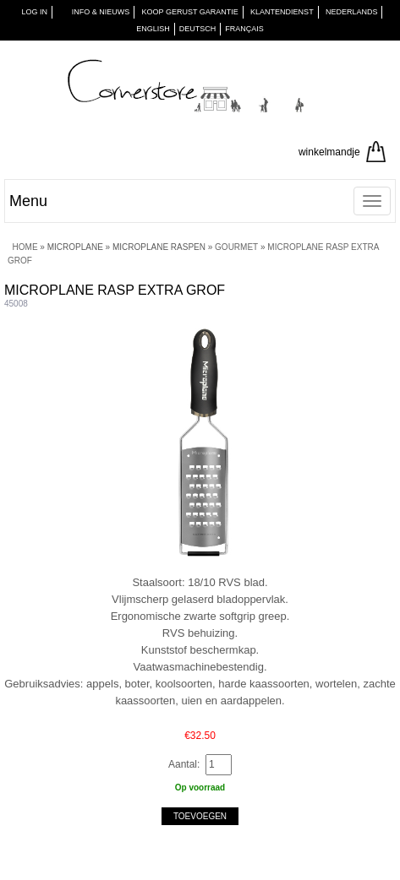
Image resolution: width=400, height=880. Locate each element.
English (153, 28)
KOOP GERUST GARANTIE (190, 12)
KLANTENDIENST (282, 12)
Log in (35, 12)
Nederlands (352, 12)
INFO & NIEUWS (101, 12)
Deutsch (197, 28)
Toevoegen (200, 816)
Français (244, 28)
